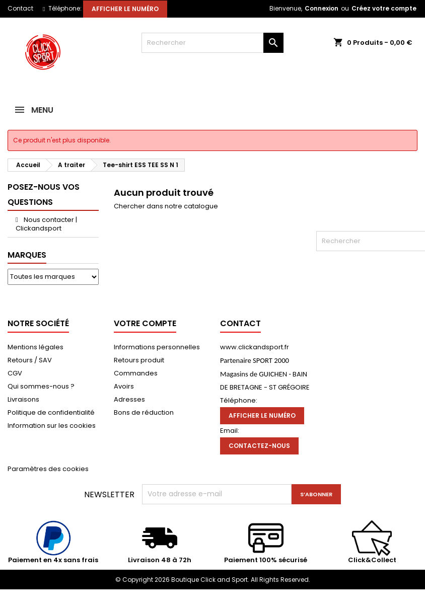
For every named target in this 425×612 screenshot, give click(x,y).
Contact (20, 8)
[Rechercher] (212, 43)
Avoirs (124, 386)
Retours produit (139, 360)
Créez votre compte (383, 8)
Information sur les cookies (52, 425)
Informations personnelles (157, 347)
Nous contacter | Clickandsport (46, 224)
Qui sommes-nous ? (41, 386)
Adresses (129, 399)
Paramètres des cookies (48, 469)
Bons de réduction (144, 412)
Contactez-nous (259, 445)
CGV (15, 373)
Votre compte (145, 323)
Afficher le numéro (125, 9)
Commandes (136, 373)
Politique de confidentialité (51, 412)
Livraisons (23, 399)
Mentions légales (35, 347)
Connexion (321, 8)
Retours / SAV (30, 360)
